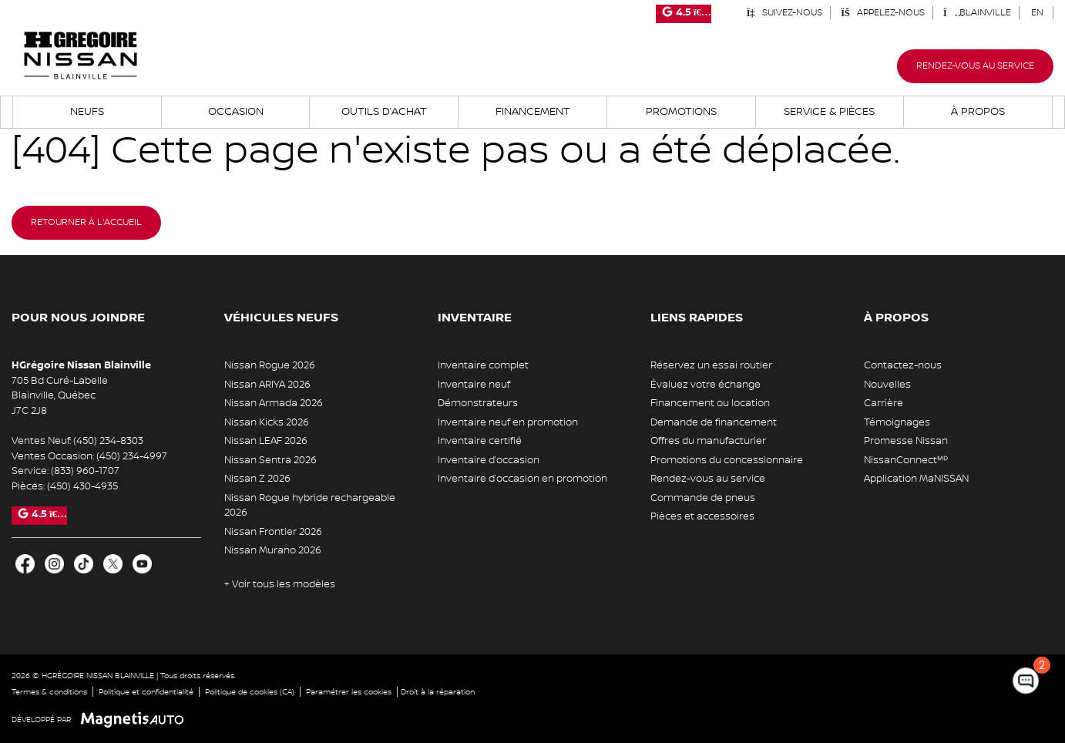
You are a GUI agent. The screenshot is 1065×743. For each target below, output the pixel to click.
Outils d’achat (384, 112)
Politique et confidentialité (146, 692)
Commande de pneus (702, 498)
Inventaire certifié (480, 441)
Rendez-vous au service (975, 66)
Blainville (977, 12)
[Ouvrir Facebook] (25, 563)
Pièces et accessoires (702, 516)
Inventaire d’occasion (488, 460)
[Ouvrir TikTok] (83, 563)
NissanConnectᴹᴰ (906, 460)
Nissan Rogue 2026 (269, 365)
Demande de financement (713, 422)
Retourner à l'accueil (86, 222)
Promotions (681, 112)
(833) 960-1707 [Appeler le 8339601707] (85, 471)
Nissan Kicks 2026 (266, 422)
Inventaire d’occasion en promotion (522, 478)
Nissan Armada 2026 (273, 403)
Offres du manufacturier (708, 441)
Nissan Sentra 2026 (270, 460)
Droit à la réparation (438, 692)
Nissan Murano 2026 (272, 550)
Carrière (883, 403)
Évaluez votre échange (705, 384)
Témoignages (897, 422)
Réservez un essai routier (711, 365)
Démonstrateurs (478, 403)
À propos (978, 112)
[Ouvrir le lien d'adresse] (60, 396)
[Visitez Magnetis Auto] (136, 719)
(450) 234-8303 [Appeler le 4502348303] (108, 441)
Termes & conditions (49, 692)
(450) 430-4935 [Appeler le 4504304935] (82, 486)
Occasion (236, 112)
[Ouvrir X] (113, 563)
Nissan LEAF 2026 (265, 441)
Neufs (87, 112)
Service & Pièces (829, 112)
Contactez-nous (903, 365)
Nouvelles (887, 384)
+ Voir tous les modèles (279, 584)
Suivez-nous (784, 12)
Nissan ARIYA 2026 (267, 384)
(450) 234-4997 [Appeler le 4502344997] (131, 456)
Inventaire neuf (474, 384)
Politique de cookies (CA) (249, 692)
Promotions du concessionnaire (726, 460)
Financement (533, 112)
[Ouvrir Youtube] (142, 563)
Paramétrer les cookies (348, 692)
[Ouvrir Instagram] (54, 563)
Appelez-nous (883, 12)
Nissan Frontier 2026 (273, 532)
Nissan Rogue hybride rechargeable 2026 (309, 505)
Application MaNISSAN (916, 478)
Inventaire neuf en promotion (508, 422)
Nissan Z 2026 (257, 478)
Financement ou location (710, 403)
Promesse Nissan (906, 441)
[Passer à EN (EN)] (1037, 12)
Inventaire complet (483, 365)
